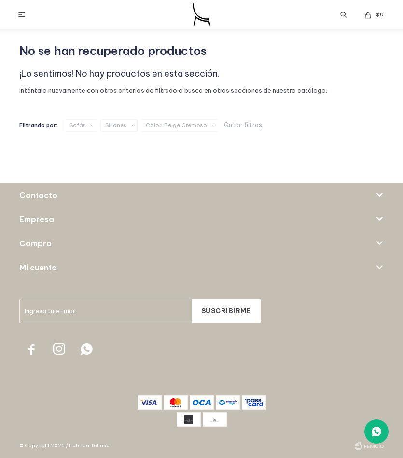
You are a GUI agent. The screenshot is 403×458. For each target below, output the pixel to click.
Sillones (115, 125)
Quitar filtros (243, 125)
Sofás (77, 125)
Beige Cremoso (176, 125)
